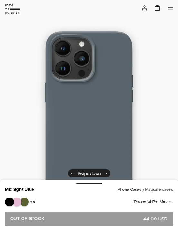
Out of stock (89, 219)
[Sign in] (144, 8)
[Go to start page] (12, 9)
